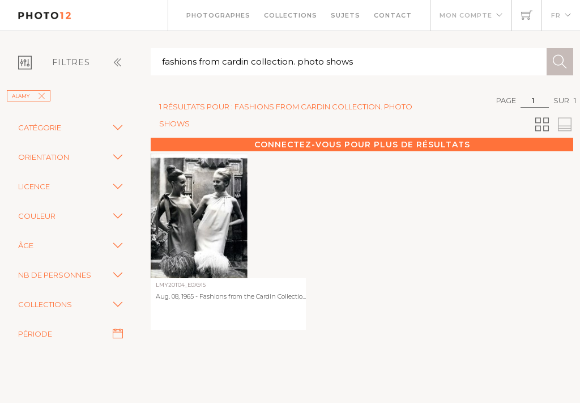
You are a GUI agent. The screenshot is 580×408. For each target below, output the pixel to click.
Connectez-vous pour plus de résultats (362, 144)
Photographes (218, 15)
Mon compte (466, 15)
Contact (393, 15)
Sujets (345, 15)
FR (556, 15)
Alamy (28, 96)
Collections (290, 15)
